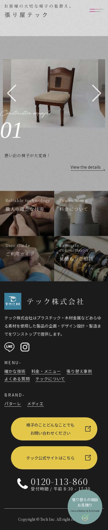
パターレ (12, 403)
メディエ (35, 403)
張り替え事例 (79, 371)
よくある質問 (17, 379)
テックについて (50, 379)
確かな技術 (15, 371)
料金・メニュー (46, 371)
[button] (11, 93)
